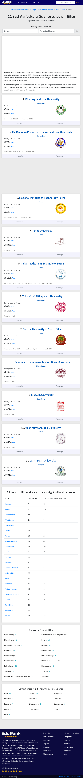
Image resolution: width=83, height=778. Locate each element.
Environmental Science (19, 9)
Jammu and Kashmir (12, 594)
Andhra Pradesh (11, 589)
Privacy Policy (76, 777)
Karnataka (9, 610)
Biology (33, 9)
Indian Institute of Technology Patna (41, 263)
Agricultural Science (45, 9)
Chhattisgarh (9, 525)
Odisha (7, 530)
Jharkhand (8, 504)
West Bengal (9, 520)
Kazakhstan (68, 747)
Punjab (7, 578)
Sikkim (7, 509)
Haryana (8, 557)
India (63, 9)
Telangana (8, 562)
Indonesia (67, 750)
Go (77, 31)
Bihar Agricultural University (41, 99)
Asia (57, 9)
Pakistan (67, 740)
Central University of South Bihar (41, 329)
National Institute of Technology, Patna (41, 197)
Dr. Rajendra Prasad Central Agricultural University (41, 132)
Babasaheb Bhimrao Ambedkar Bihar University (41, 362)
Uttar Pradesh (10, 514)
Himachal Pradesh (11, 568)
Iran (65, 754)
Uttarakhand (9, 546)
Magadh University (40, 394)
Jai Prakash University (41, 460)
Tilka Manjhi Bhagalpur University (41, 296)
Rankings (60, 123)
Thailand (67, 744)
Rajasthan (8, 584)
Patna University (41, 230)
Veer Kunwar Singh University (41, 427)
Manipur (8, 552)
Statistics (21, 123)
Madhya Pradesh (11, 541)
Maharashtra (9, 573)
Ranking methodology (12, 771)
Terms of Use (64, 777)
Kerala (7, 616)
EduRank (51, 21)
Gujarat (7, 600)
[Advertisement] (20, 54)
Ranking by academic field (41, 27)
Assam (7, 536)
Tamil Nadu (9, 605)
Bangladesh (68, 737)
